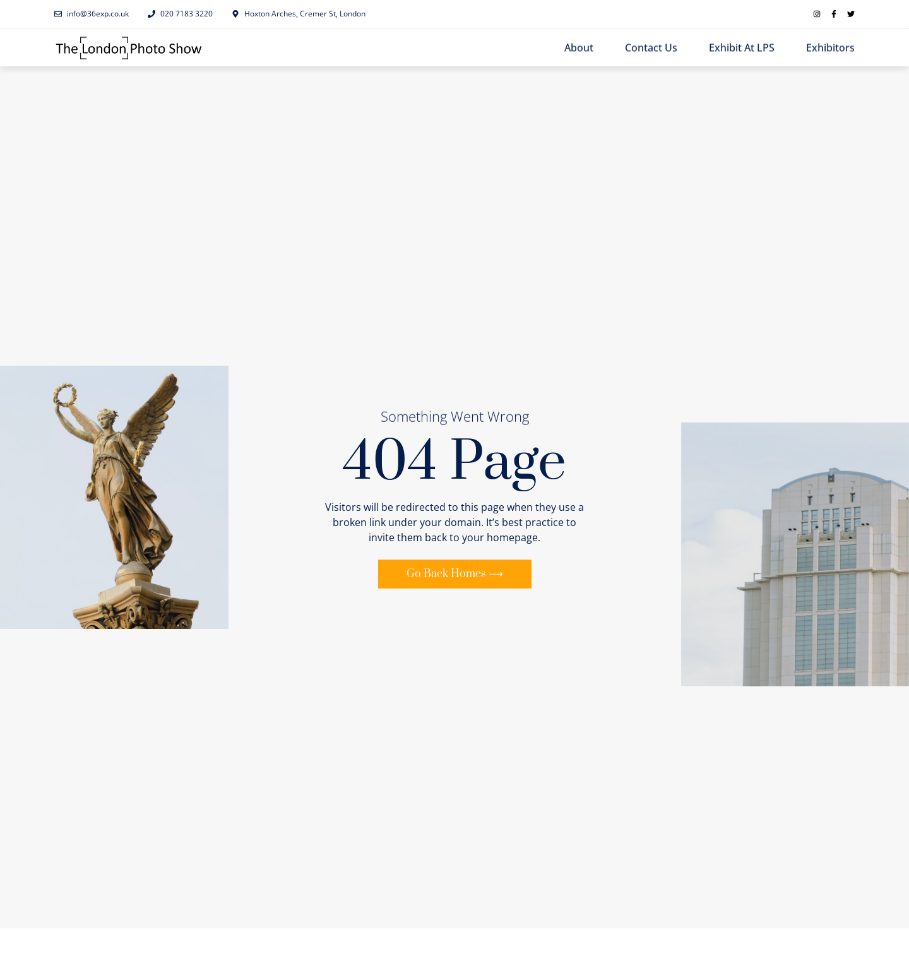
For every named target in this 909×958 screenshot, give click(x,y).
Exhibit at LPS (742, 48)
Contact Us (651, 48)
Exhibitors (830, 48)
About (578, 48)
